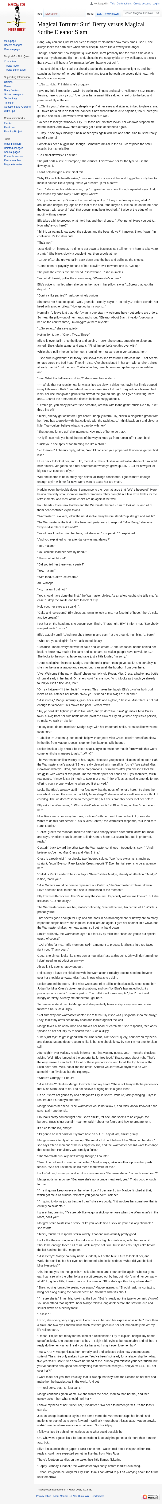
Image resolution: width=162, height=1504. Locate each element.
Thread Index (11, 65)
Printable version (13, 156)
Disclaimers (98, 1496)
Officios (8, 82)
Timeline (9, 102)
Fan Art (8, 123)
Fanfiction (9, 127)
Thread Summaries (15, 69)
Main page (10, 41)
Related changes (13, 148)
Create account (142, 3)
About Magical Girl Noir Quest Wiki (71, 1496)
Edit (99, 13)
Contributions (124, 3)
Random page (12, 49)
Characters (10, 61)
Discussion (51, 13)
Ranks (7, 86)
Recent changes (13, 45)
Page (39, 13)
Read (90, 13)
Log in (156, 3)
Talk (112, 3)
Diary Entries (11, 90)
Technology (10, 98)
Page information (13, 164)
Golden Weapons (14, 94)
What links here (13, 143)
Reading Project (13, 131)
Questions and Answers (17, 106)
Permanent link (12, 160)
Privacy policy (43, 1496)
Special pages (12, 152)
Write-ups (9, 111)
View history (112, 13)
